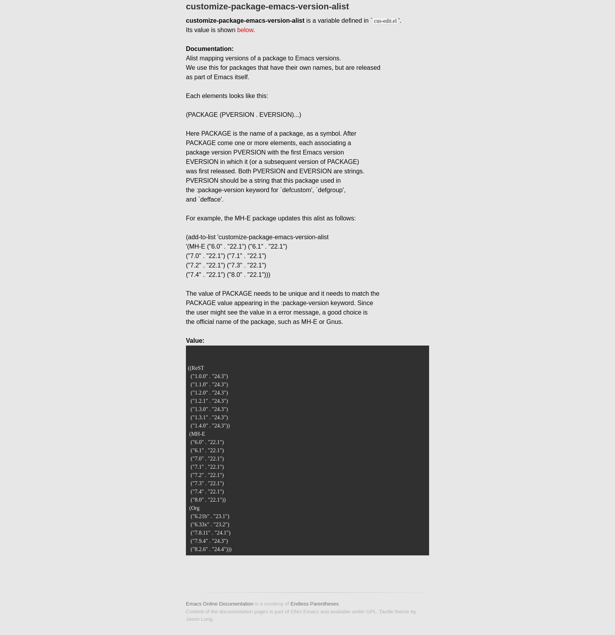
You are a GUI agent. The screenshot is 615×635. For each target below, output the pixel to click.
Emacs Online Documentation (219, 604)
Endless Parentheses (315, 604)
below (245, 30)
